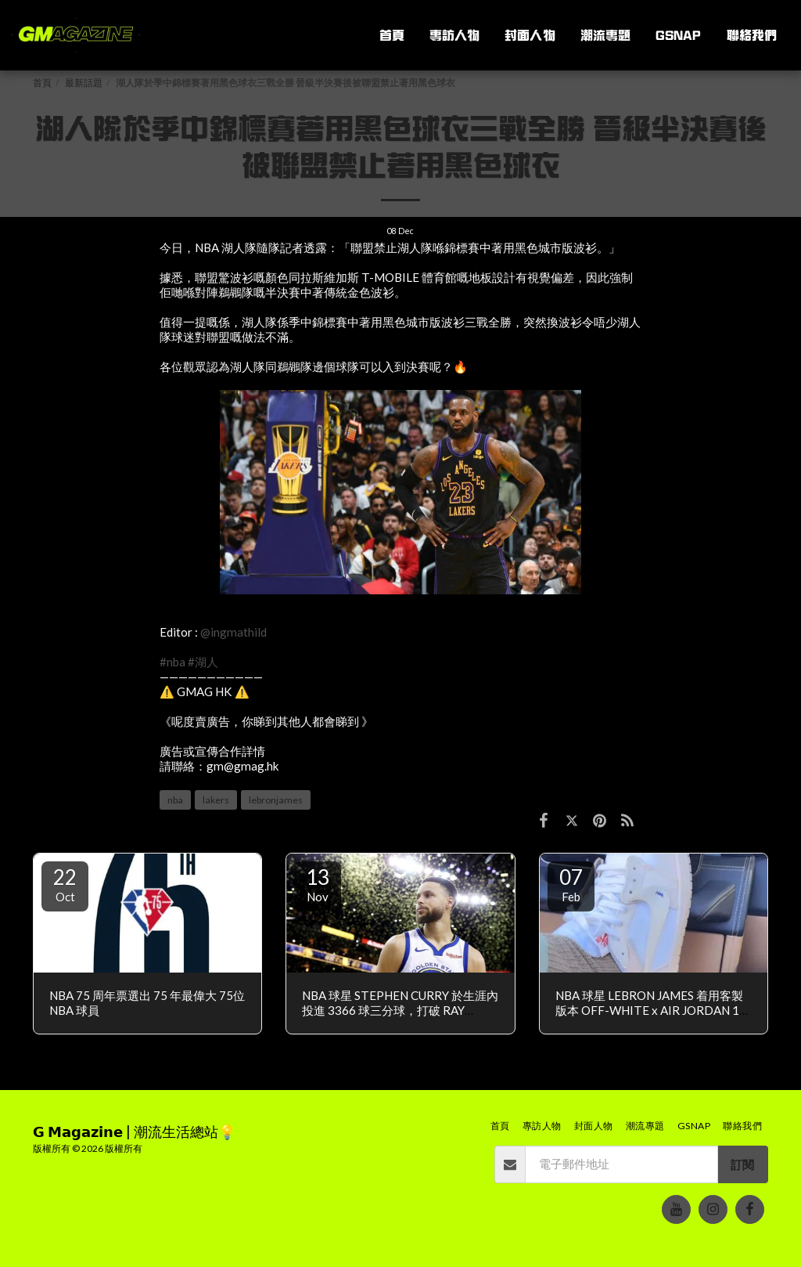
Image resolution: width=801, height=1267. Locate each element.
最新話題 (83, 82)
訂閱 (742, 1164)
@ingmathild (233, 632)
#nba (172, 662)
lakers (216, 800)
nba (175, 800)
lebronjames (276, 800)
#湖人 (203, 662)
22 (64, 884)
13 (317, 884)
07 (571, 884)
